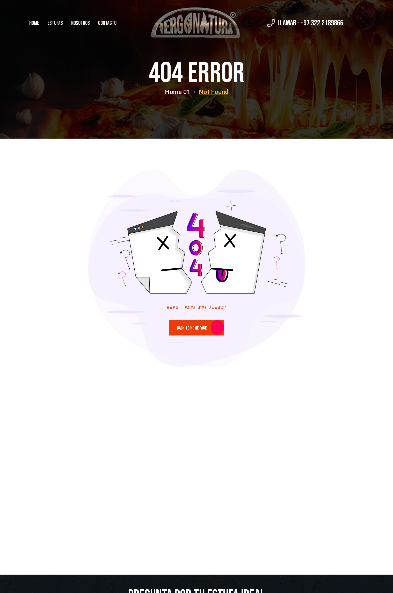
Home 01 (180, 92)
